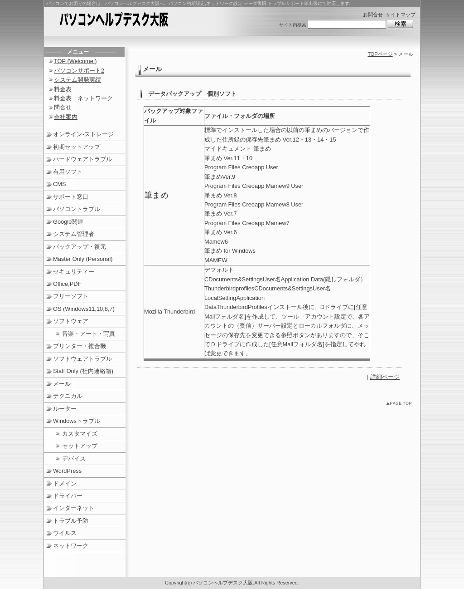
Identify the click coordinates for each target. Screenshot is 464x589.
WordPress (67, 470)
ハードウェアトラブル (82, 159)
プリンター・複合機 (79, 346)
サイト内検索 (292, 24)
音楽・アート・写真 (88, 333)
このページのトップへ (401, 405)
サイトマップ (401, 14)
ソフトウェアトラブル (82, 358)
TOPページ (379, 54)
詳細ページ (385, 376)
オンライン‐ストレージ (83, 134)
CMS (59, 184)
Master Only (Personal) (83, 258)
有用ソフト (67, 171)
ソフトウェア (70, 321)
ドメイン (65, 483)
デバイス (74, 458)
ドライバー (67, 495)
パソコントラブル (76, 209)
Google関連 (68, 221)
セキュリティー (73, 271)
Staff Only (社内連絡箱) (83, 371)
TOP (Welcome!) (75, 61)
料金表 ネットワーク (83, 98)
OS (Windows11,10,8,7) (84, 308)
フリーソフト (70, 296)
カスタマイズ (79, 433)
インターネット (73, 508)
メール (62, 383)
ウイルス (65, 533)
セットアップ (79, 445)
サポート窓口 (70, 196)
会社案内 (65, 116)
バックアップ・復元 (79, 246)
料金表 (63, 89)
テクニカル (67, 396)
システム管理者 (73, 234)
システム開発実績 (77, 79)
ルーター (65, 408)
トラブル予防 (70, 520)
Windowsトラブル (76, 420)
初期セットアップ (76, 146)
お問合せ (373, 14)
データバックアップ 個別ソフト (192, 93)
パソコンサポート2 (79, 70)
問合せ (63, 107)
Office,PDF (67, 283)
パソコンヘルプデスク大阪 (127, 21)
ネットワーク (70, 545)
